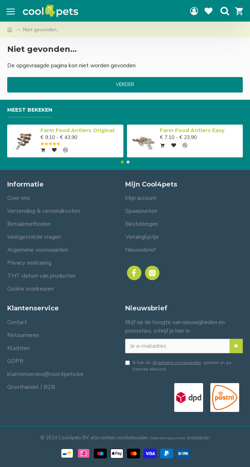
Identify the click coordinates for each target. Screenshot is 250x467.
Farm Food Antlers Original (77, 130)
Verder (125, 84)
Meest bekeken (29, 110)
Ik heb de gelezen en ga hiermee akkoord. (178, 365)
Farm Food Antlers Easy (192, 130)
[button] (122, 162)
